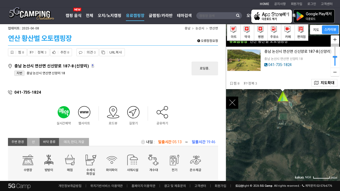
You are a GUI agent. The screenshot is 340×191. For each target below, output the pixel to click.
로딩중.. (205, 68)
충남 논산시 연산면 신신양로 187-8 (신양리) (52, 66)
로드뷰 (93, 65)
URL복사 (111, 52)
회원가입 (297, 4)
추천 (59, 52)
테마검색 (184, 15)
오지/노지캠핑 (109, 15)
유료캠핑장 (135, 15)
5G (19, 186)
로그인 (311, 4)
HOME (264, 4)
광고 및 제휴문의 (175, 186)
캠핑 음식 (73, 15)
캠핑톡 (290, 15)
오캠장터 (253, 15)
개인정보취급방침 (70, 186)
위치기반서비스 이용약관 (106, 186)
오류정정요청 (207, 41)
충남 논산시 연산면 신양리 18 (46, 73)
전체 (89, 15)
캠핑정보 (273, 15)
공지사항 (280, 4)
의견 (86, 52)
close (232, 103)
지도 (324, 83)
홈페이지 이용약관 (143, 186)
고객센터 (327, 4)
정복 (37, 52)
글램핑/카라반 (160, 15)
